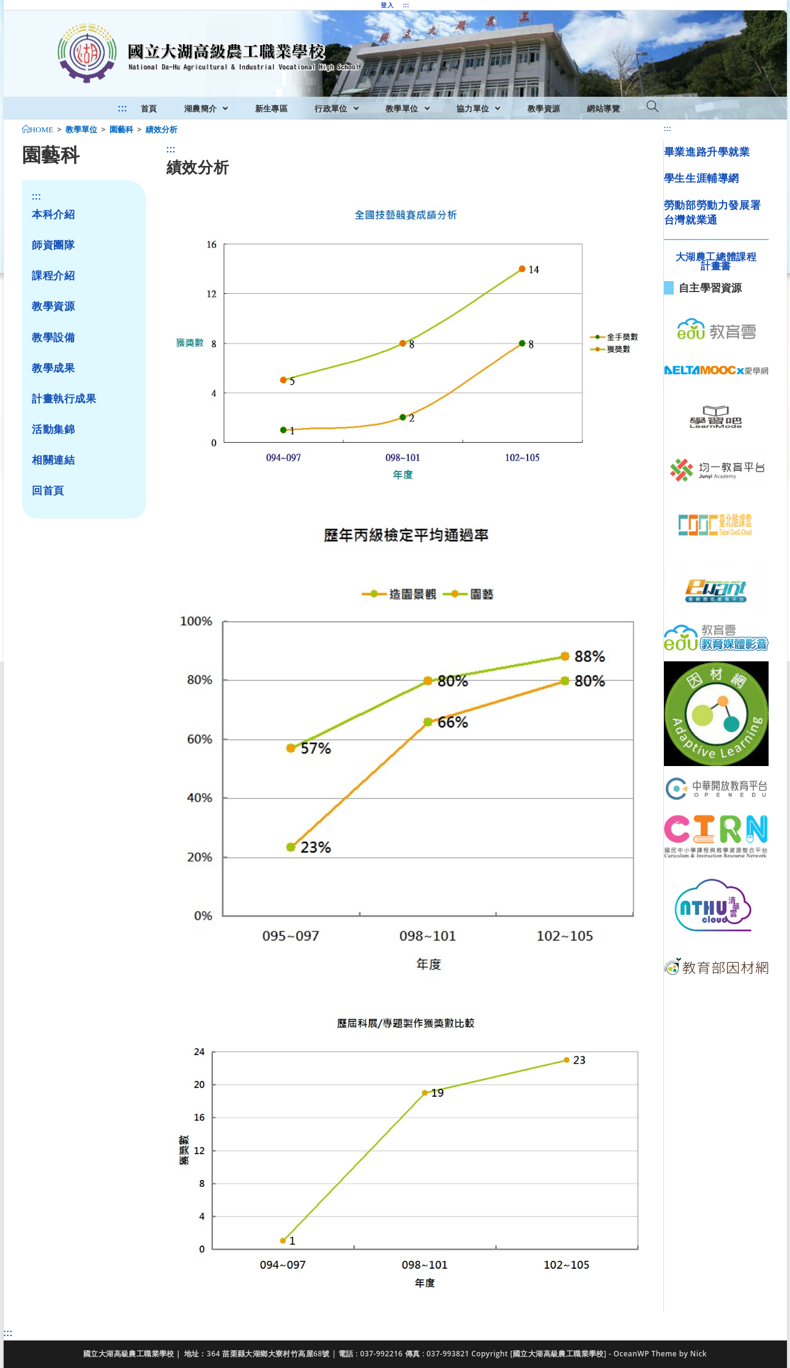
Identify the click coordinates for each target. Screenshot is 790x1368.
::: (406, 5)
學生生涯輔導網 (701, 178)
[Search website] (652, 107)
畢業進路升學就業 (707, 152)
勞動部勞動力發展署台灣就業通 (712, 212)
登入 (387, 5)
